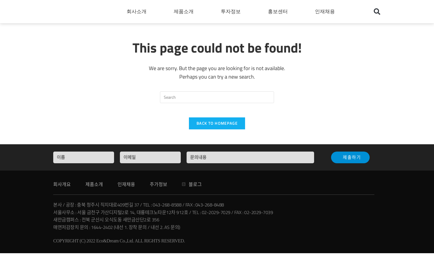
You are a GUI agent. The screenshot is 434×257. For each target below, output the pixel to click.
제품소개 (185, 12)
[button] (377, 12)
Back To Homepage (217, 127)
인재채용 (326, 12)
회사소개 (138, 12)
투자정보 (232, 12)
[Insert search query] (217, 97)
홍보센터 (279, 12)
